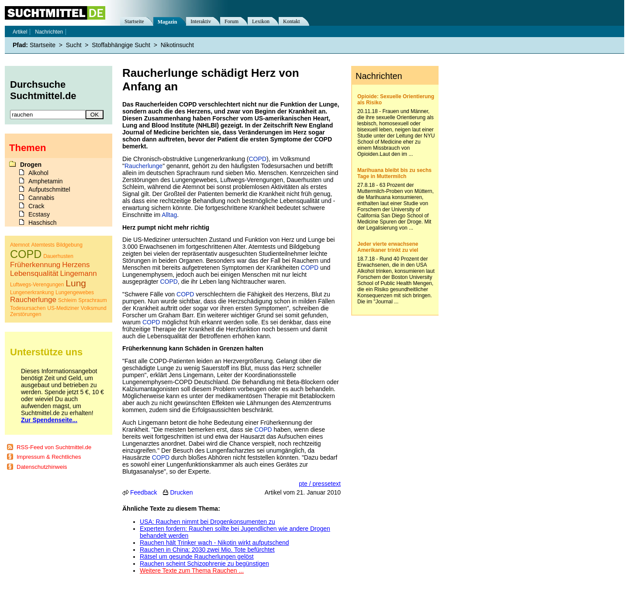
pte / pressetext (320, 483)
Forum (231, 21)
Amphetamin (45, 181)
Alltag (169, 214)
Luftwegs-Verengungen (37, 285)
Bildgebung (69, 245)
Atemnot (20, 245)
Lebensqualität (34, 273)
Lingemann (78, 273)
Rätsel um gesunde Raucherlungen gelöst (197, 556)
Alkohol (38, 172)
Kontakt (291, 21)
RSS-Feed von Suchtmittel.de (54, 447)
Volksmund (94, 308)
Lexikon (261, 21)
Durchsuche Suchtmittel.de (43, 90)
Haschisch (42, 222)
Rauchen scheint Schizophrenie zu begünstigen (204, 563)
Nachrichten (49, 32)
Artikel (20, 32)
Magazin (167, 22)
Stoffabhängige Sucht (121, 44)
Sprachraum (92, 300)
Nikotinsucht (177, 44)
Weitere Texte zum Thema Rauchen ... (192, 570)
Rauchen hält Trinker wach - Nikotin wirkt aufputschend (214, 542)
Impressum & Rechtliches (49, 457)
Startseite (134, 21)
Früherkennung (35, 265)
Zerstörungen (25, 314)
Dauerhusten (58, 256)
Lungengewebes (74, 292)
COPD (257, 158)
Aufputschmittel (49, 189)
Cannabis (41, 197)
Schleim (67, 300)
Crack (36, 206)
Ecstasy (39, 214)
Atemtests (43, 245)
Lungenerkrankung (32, 292)
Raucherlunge (143, 165)
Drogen (30, 164)
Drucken (181, 492)
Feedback (143, 492)
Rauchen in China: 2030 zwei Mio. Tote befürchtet (207, 549)
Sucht (74, 44)
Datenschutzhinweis (42, 467)
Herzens (76, 265)
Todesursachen (27, 308)
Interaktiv (200, 21)
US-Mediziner (63, 308)
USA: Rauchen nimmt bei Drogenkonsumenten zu (207, 521)
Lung (76, 283)
